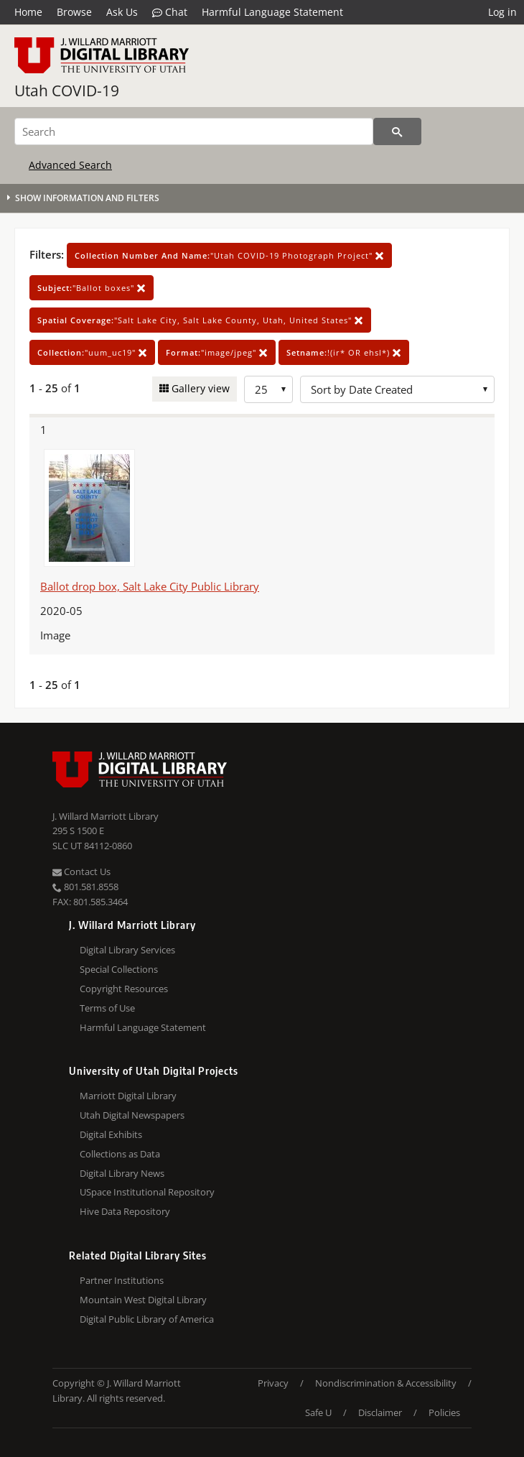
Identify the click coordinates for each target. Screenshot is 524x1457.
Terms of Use (107, 1008)
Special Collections (119, 969)
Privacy (273, 1383)
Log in (502, 12)
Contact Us (81, 871)
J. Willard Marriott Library (105, 816)
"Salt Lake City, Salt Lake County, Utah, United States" (200, 320)
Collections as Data (120, 1153)
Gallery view (199, 388)
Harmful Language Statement (272, 12)
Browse (74, 12)
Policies (444, 1412)
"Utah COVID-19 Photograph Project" (229, 255)
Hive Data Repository (125, 1211)
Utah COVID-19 (66, 90)
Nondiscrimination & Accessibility (386, 1383)
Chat (169, 12)
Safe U (318, 1412)
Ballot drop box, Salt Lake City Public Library (149, 586)
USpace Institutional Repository (147, 1191)
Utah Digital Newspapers (132, 1115)
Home (28, 12)
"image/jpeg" (217, 352)
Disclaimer (380, 1412)
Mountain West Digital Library (143, 1299)
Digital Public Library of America (147, 1319)
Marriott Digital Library (128, 1095)
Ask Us (122, 12)
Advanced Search (70, 165)
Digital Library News (122, 1173)
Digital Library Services (127, 949)
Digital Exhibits (111, 1134)
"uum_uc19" (92, 352)
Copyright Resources (124, 988)
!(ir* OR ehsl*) (343, 352)
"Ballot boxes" (91, 287)
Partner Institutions (122, 1280)
